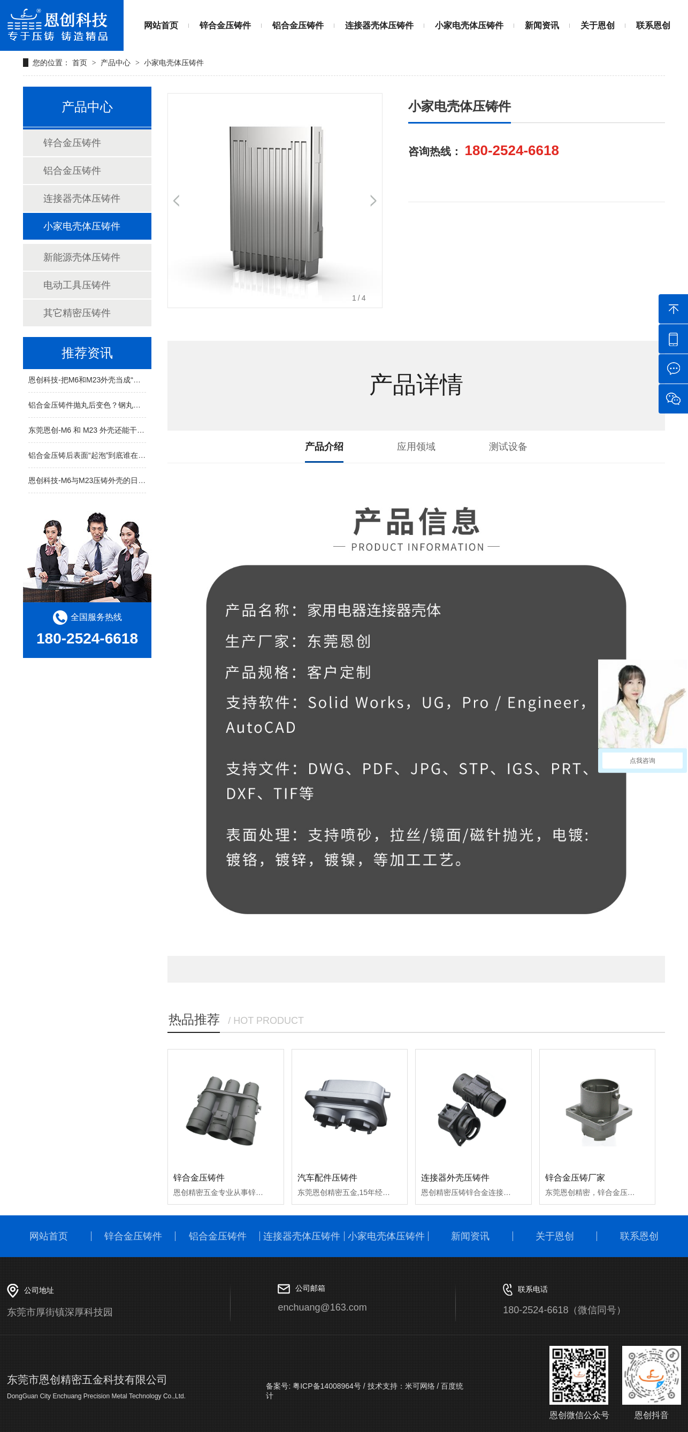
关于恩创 (597, 25)
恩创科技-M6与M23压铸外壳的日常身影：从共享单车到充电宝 (131, 481)
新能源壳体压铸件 (81, 257)
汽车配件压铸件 (327, 1177)
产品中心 (116, 62)
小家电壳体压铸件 (469, 25)
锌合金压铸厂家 (575, 1177)
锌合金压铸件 (225, 25)
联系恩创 (653, 25)
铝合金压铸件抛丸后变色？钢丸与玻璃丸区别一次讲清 (118, 406)
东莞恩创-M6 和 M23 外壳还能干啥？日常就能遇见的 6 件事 (128, 431)
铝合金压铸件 (298, 25)
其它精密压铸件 (77, 313)
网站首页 (161, 25)
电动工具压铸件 (77, 285)
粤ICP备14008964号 (326, 1386)
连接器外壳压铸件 (455, 1177)
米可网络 (420, 1386)
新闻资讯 (542, 25)
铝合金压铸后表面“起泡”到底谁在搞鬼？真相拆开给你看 (120, 456)
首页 (80, 62)
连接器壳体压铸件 (379, 25)
